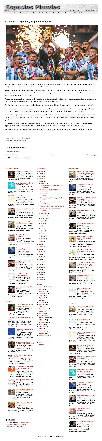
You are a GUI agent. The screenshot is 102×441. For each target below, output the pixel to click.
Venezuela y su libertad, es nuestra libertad (23, 248)
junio (42, 226)
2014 (40, 259)
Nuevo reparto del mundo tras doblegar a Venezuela (24, 183)
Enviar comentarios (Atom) (21, 158)
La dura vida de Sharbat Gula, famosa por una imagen (24, 305)
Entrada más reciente (11, 155)
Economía (42, 293)
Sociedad (81, 13)
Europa (41, 300)
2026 (40, 171)
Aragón (22, 13)
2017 (40, 252)
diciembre (44, 183)
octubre (43, 216)
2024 (40, 176)
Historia (41, 13)
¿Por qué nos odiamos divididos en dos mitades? (25, 261)
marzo (43, 233)
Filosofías (41, 302)
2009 (40, 272)
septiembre (44, 218)
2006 (40, 279)
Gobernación (42, 309)
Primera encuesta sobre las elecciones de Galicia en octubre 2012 (24, 404)
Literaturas (42, 315)
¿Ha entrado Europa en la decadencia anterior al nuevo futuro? (85, 251)
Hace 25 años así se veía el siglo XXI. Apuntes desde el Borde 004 (85, 238)
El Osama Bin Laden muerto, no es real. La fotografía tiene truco (25, 342)
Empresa (41, 295)
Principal (41, 344)
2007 (40, 277)
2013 (40, 262)
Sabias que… (43, 326)
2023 (40, 178)
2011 (40, 267)
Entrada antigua (92, 155)
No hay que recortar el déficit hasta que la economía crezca (24, 222)
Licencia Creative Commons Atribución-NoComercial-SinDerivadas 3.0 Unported (18, 424)
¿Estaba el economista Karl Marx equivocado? (85, 276)
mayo (42, 228)
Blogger (61, 436)
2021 (40, 242)
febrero (43, 236)
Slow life (19, 140)
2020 (40, 244)
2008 (40, 274)
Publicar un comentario (14, 151)
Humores (48, 13)
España (41, 298)
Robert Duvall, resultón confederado (22, 235)
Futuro (35, 13)
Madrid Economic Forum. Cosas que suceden (23, 274)
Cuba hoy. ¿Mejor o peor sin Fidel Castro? (52, 206)
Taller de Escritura (44, 335)
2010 (40, 269)
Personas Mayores (58, 13)
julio (42, 223)
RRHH (40, 324)
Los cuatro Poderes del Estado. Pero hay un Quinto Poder (86, 263)
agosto (43, 221)
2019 (40, 247)
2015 (40, 257)
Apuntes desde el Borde (11, 13)
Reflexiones (68, 13)
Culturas (28, 13)
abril (42, 231)
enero (42, 238)
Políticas (41, 320)
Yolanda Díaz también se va (24, 171)
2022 (40, 181)
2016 (40, 254)
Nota (40, 342)
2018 (40, 249)
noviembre (44, 213)
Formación (42, 304)
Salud (75, 13)
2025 (40, 173)
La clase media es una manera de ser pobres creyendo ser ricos (24, 368)
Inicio (52, 155)
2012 (40, 264)
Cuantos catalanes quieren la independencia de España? (24, 390)
